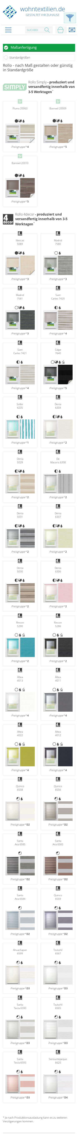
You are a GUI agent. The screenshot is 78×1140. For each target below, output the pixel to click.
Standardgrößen (19, 57)
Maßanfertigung (24, 47)
